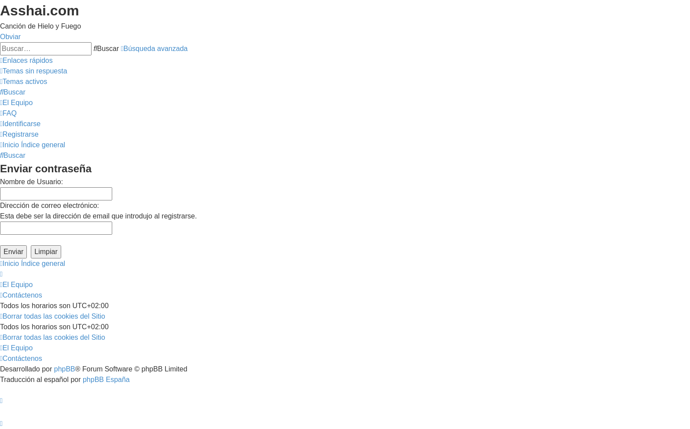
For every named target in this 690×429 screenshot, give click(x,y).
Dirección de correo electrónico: (49, 205)
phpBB (64, 369)
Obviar (10, 36)
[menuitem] (33, 71)
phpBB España (106, 379)
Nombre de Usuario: (31, 181)
